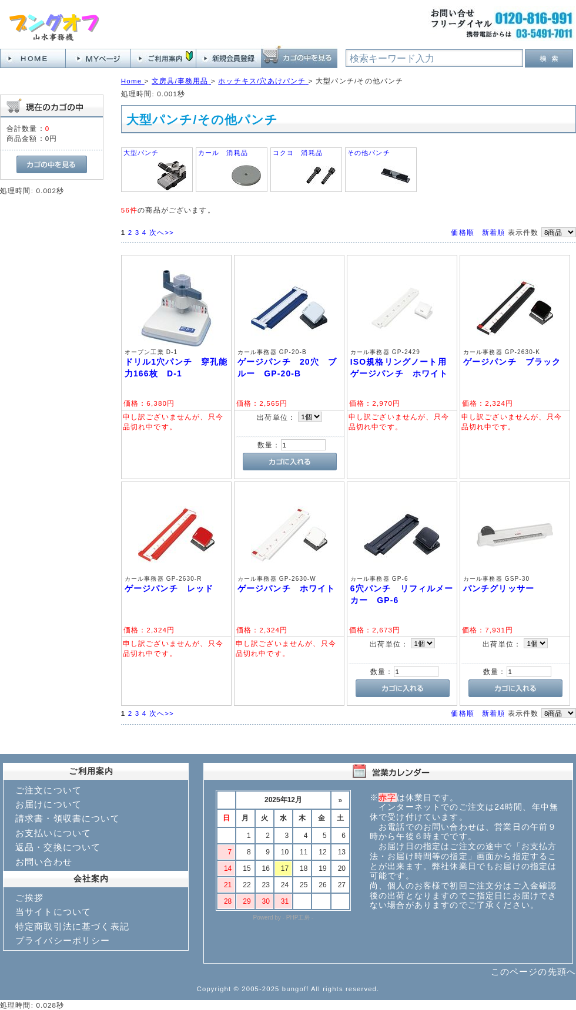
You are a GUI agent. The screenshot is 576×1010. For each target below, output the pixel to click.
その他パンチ (368, 152)
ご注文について (48, 790)
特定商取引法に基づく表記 (72, 926)
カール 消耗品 (223, 152)
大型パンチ (141, 152)
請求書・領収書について (67, 818)
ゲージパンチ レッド (169, 588)
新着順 (493, 232)
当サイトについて (53, 912)
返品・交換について (58, 847)
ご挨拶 (29, 898)
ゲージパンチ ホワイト (286, 588)
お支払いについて (53, 833)
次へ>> (161, 232)
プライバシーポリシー (62, 940)
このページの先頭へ (533, 972)
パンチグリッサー (498, 588)
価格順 (462, 232)
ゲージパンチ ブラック (512, 361)
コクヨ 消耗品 (298, 152)
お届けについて (48, 804)
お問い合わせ (43, 862)
